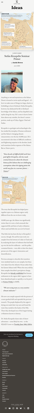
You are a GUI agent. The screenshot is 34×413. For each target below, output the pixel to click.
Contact (4, 401)
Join (3, 395)
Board (3, 382)
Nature (5, 171)
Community (4, 388)
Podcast (4, 360)
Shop (3, 397)
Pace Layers (5, 373)
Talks (4, 358)
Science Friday (8, 282)
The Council (4, 386)
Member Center (5, 399)
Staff (3, 384)
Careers (4, 390)
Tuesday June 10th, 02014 (23, 324)
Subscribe (29, 335)
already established (17, 273)
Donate (4, 393)
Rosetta (4, 377)
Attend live (4, 364)
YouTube (4, 362)
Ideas (3, 349)
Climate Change (17, 53)
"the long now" (5, 351)
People (4, 380)
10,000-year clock (6, 369)
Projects (5, 367)
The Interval (5, 371)
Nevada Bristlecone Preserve (8, 375)
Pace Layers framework (7, 353)
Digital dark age (5, 355)
